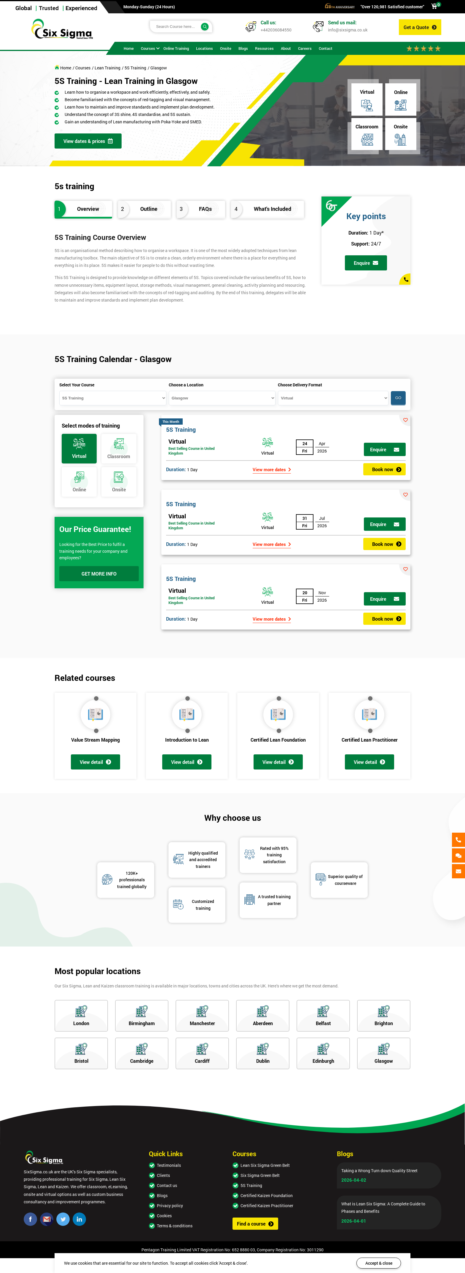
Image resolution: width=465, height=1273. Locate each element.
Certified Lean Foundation (278, 740)
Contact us (167, 1185)
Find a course (255, 1224)
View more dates (272, 469)
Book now (387, 469)
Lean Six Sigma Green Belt (265, 1165)
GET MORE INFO (99, 574)
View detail (95, 762)
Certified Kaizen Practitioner (267, 1205)
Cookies (164, 1215)
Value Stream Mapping (95, 740)
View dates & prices (88, 141)
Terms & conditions (174, 1226)
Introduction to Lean (187, 740)
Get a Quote (420, 27)
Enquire (366, 263)
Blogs (162, 1195)
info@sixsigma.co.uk (347, 30)
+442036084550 (276, 30)
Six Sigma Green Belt (260, 1175)
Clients (163, 1175)
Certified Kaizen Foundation (267, 1195)
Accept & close (378, 1263)
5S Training (181, 429)
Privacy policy (170, 1205)
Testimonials (169, 1165)
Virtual (177, 441)
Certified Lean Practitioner (370, 740)
